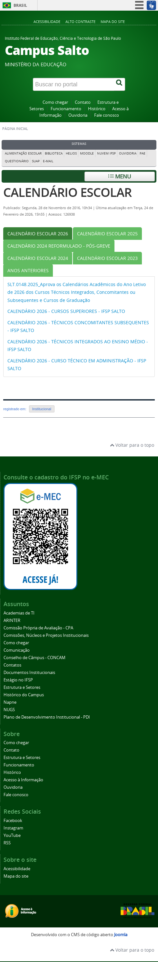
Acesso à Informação (23, 780)
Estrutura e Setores (22, 687)
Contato (83, 102)
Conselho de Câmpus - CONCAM (34, 657)
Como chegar (55, 102)
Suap (36, 161)
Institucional (41, 409)
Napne (10, 702)
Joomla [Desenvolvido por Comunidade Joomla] (120, 934)
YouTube (12, 835)
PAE (142, 153)
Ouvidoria (77, 115)
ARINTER (12, 620)
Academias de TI (19, 613)
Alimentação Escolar (23, 153)
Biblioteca (54, 153)
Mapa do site (113, 21)
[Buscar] (119, 84)
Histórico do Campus (24, 695)
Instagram (13, 828)
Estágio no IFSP (18, 680)
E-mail (48, 161)
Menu (119, 176)
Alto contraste (80, 21)
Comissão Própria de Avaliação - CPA (38, 628)
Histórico (96, 109)
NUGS (9, 709)
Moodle (87, 153)
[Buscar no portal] (73, 84)
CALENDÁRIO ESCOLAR (67, 192)
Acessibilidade (47, 21)
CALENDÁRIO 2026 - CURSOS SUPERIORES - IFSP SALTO (66, 311)
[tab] (37, 233)
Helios (71, 153)
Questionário (17, 161)
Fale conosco (106, 115)
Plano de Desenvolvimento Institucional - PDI (47, 717)
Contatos (12, 665)
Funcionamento (66, 109)
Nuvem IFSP (106, 153)
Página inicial (15, 128)
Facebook (13, 820)
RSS (7, 843)
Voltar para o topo (132, 445)
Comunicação (17, 650)
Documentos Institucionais (29, 672)
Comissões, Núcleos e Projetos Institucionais (46, 635)
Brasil (20, 5)
